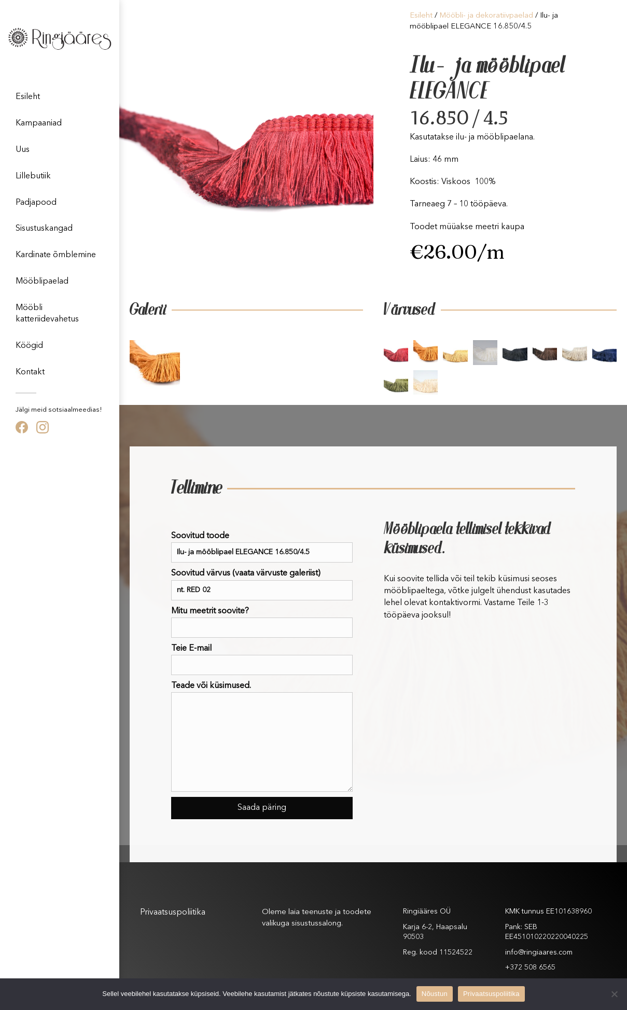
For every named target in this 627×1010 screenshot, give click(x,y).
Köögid (29, 346)
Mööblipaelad (42, 281)
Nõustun (435, 994)
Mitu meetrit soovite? (262, 622)
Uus (23, 150)
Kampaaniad (39, 123)
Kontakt (30, 372)
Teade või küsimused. (262, 737)
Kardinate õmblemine (56, 255)
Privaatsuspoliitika (172, 912)
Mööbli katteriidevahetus (47, 314)
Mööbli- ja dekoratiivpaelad (486, 16)
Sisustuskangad (44, 229)
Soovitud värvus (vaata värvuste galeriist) (262, 584)
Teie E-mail (262, 659)
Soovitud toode (262, 547)
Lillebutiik (33, 176)
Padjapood (36, 203)
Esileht (28, 97)
